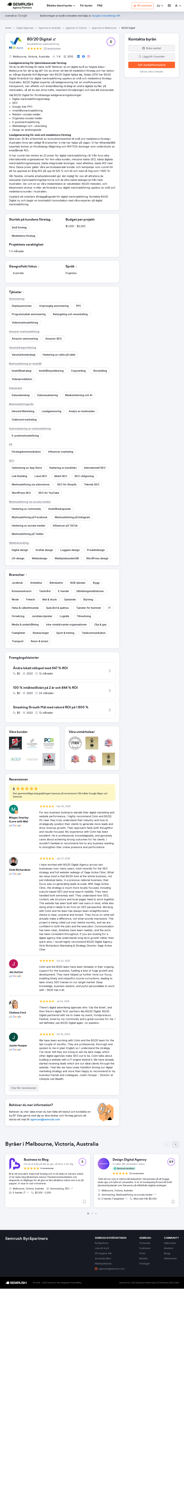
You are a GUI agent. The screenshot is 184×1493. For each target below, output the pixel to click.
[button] (160, 6)
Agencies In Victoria (76, 28)
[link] (86, 6)
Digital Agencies (25, 28)
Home (8, 28)
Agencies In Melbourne (104, 28)
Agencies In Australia (50, 28)
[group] (92, 1177)
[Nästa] (175, 1144)
